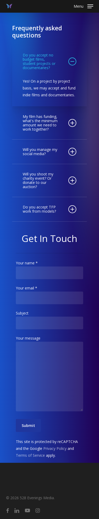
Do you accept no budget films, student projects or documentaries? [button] (49, 61)
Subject (49, 320)
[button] (83, 6)
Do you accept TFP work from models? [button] (49, 209)
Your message (49, 374)
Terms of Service (30, 455)
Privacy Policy (55, 448)
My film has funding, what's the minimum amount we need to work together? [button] (49, 123)
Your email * (49, 294)
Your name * (49, 269)
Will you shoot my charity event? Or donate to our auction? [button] (49, 180)
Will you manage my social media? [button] (49, 151)
